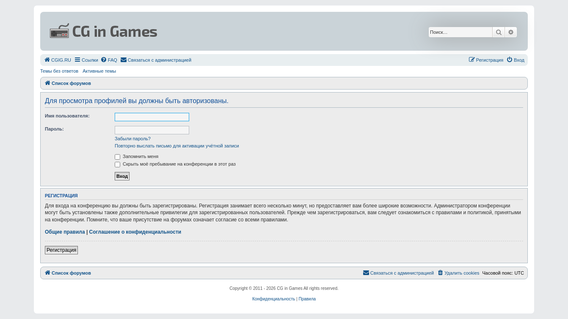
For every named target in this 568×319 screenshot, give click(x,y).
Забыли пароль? (133, 138)
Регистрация (61, 250)
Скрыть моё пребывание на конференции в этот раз (175, 163)
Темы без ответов (59, 71)
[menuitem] (57, 60)
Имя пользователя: (67, 115)
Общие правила (65, 232)
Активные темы (99, 71)
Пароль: (54, 128)
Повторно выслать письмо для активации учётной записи (177, 145)
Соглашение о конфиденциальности (135, 232)
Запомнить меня (136, 156)
